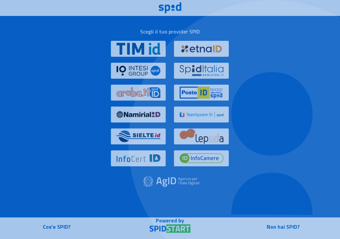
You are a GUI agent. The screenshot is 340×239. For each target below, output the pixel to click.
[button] (138, 52)
